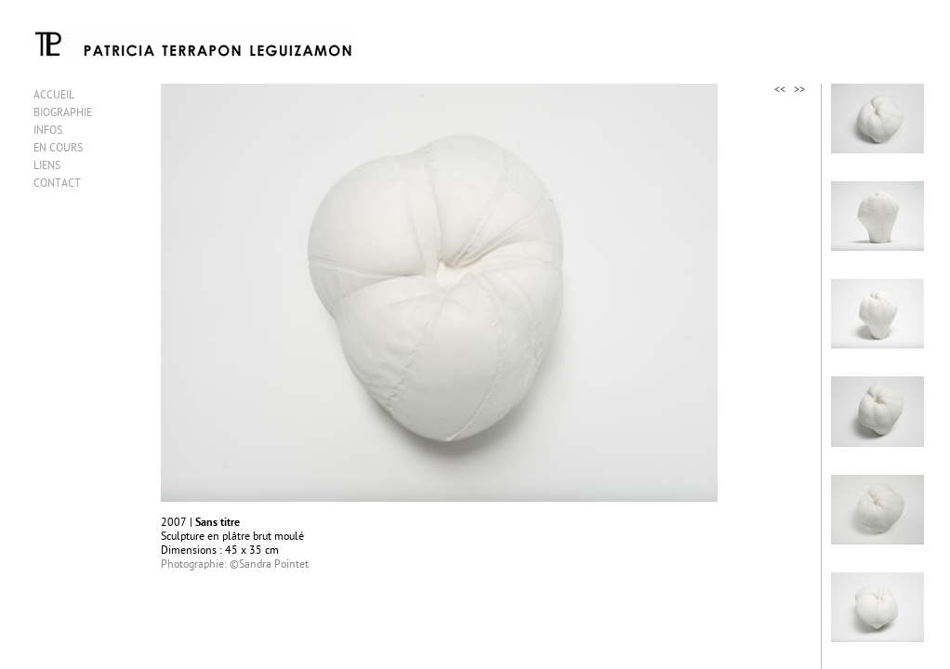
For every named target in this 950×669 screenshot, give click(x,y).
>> (799, 91)
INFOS (47, 131)
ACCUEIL (53, 96)
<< (779, 91)
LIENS (46, 167)
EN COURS (58, 149)
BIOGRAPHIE (62, 114)
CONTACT (57, 184)
